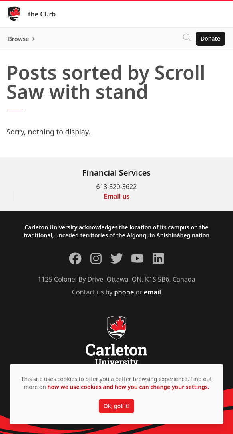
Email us (117, 196)
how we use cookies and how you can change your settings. (128, 387)
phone (125, 292)
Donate (210, 38)
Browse (18, 39)
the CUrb (42, 14)
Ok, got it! (116, 406)
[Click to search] (187, 39)
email (152, 292)
